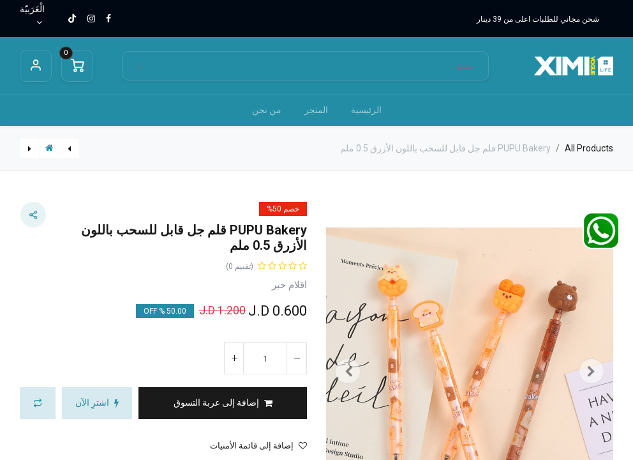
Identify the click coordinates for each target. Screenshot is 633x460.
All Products (589, 148)
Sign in (36, 66)
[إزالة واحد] (296, 358)
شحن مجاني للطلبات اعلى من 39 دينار (538, 19)
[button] (222, 403)
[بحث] (140, 66)
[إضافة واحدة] (234, 358)
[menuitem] (366, 110)
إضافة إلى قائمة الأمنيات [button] (258, 445)
